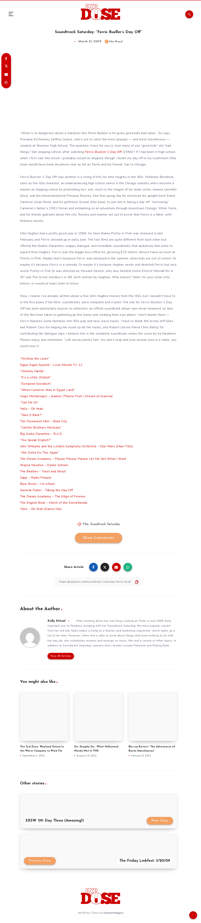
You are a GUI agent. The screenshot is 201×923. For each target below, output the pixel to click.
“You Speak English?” (36, 440)
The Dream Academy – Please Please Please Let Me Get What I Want (73, 459)
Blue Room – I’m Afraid (37, 484)
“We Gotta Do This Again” (39, 452)
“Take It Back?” (31, 415)
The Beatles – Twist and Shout (43, 471)
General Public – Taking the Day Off (46, 490)
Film (85, 524)
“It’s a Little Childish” (35, 377)
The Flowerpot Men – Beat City (43, 421)
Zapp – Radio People (35, 477)
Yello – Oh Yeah (31, 409)
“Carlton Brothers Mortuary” (41, 427)
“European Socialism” (36, 384)
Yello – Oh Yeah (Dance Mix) (41, 509)
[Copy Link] (98, 581)
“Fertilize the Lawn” (34, 358)
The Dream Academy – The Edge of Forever (52, 496)
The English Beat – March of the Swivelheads (54, 503)
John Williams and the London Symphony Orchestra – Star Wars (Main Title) (76, 446)
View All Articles (60, 656)
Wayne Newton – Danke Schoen (44, 465)
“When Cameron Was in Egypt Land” (47, 390)
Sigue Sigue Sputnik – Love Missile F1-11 (51, 365)
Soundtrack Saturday (105, 524)
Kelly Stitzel (56, 621)
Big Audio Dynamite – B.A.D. (41, 434)
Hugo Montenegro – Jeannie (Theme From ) (66, 396)
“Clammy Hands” (32, 371)
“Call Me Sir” (29, 402)
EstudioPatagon (113, 912)
